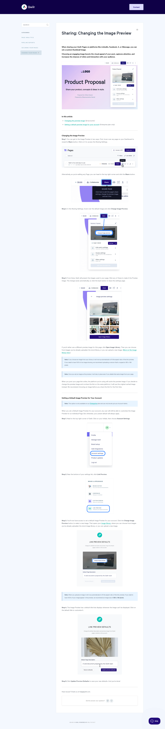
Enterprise (93, 403)
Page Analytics (28, 37)
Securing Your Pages (30, 48)
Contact (136, 7)
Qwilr (73, 722)
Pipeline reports (28, 42)
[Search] (36, 25)
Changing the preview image (75, 120)
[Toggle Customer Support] (154, 721)
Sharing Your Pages (31, 53)
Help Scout (91, 722)
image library (106, 523)
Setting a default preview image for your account (82, 124)
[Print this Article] (137, 30)
